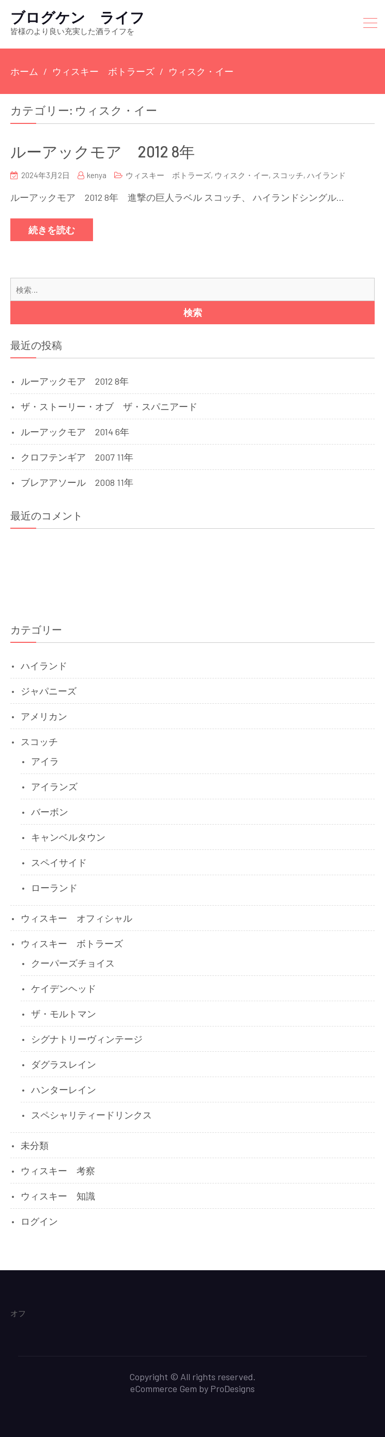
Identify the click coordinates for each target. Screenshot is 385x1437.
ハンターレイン (63, 1089)
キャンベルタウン (68, 837)
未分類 (35, 1145)
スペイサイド (59, 862)
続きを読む (51, 229)
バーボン (49, 811)
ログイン (39, 1221)
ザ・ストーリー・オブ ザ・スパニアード (109, 406)
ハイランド (326, 175)
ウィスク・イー (241, 175)
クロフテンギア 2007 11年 (77, 457)
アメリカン (44, 716)
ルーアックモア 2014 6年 (75, 431)
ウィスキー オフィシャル (76, 918)
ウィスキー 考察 (58, 1170)
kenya (96, 175)
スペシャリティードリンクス (91, 1114)
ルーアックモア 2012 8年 (102, 151)
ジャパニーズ (48, 691)
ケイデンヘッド (63, 988)
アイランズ (54, 786)
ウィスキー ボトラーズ (168, 175)
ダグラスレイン (63, 1064)
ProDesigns (232, 1388)
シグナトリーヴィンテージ (87, 1039)
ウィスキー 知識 (58, 1196)
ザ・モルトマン (63, 1013)
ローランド (54, 887)
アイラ (45, 761)
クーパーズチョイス (73, 963)
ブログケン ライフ (77, 17)
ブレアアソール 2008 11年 (77, 482)
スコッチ (287, 175)
